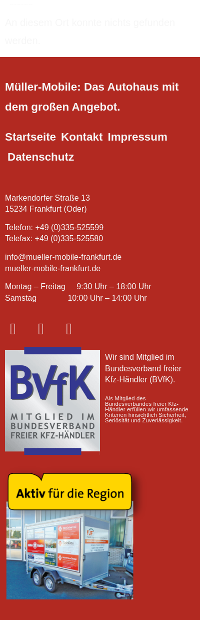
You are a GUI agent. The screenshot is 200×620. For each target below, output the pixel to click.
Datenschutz (41, 157)
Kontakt (81, 137)
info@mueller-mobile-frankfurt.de (63, 257)
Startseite (30, 137)
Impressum (137, 137)
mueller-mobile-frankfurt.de (52, 268)
